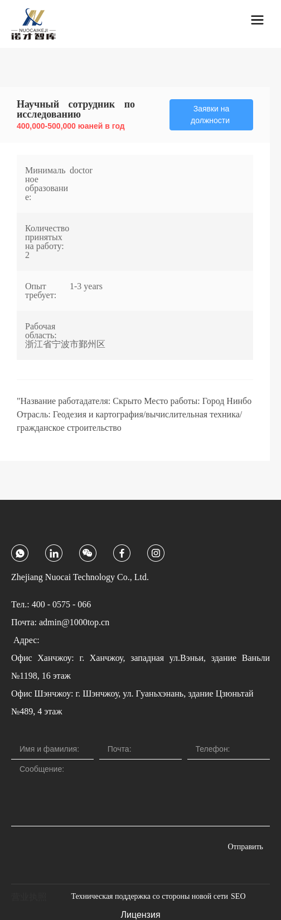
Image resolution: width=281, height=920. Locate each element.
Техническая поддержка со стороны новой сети (149, 896)
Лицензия (140, 914)
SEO (238, 896)
